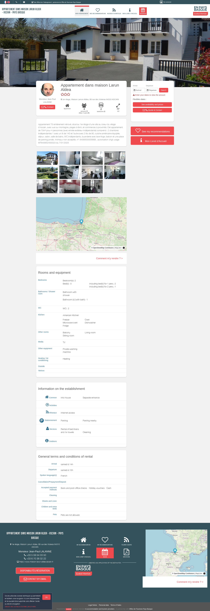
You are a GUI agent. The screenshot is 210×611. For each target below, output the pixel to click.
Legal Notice (92, 605)
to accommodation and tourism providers (99, 609)
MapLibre (118, 248)
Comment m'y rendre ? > (109, 258)
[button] (47, 107)
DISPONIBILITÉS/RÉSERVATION (35, 570)
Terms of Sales (116, 605)
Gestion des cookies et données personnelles (20, 607)
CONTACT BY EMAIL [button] (35, 579)
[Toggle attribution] (123, 247)
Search (163, 90)
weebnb (68, 609)
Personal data (104, 605)
